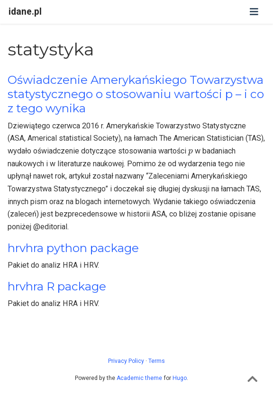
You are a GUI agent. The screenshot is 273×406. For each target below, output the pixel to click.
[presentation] (190, 152)
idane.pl (25, 11)
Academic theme (139, 378)
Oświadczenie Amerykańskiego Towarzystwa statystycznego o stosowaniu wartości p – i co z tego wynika (136, 94)
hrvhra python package (73, 248)
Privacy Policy (126, 361)
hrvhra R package (57, 286)
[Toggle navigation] (254, 12)
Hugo (180, 378)
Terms (156, 361)
